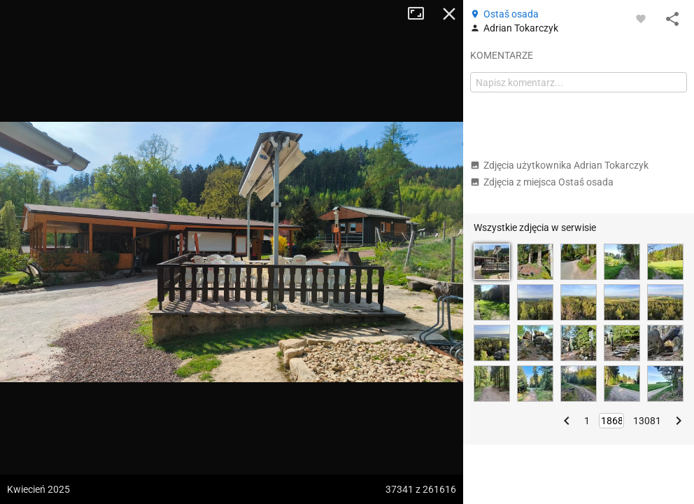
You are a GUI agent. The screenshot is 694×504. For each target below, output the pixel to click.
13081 (647, 420)
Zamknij (449, 14)
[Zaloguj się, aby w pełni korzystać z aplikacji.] (641, 18)
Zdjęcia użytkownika (559, 165)
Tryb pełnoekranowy (421, 14)
